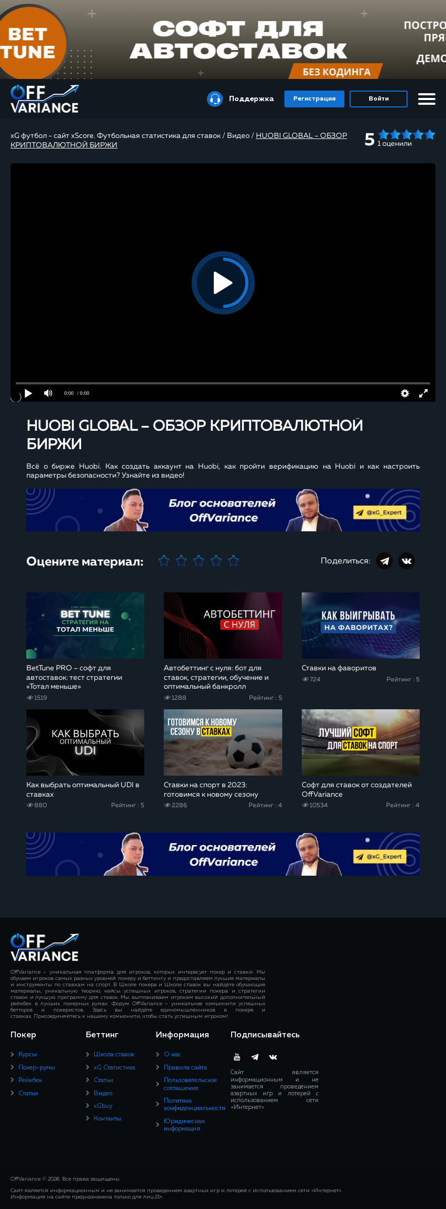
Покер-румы (36, 1068)
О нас (172, 1055)
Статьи (28, 1094)
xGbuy (103, 1106)
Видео (103, 1094)
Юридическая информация (184, 1125)
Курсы (27, 1055)
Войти (379, 99)
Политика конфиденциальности (194, 1105)
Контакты (107, 1119)
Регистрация (314, 99)
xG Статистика (114, 1068)
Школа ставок (114, 1055)
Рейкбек (30, 1080)
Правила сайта (185, 1068)
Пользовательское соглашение (190, 1084)
